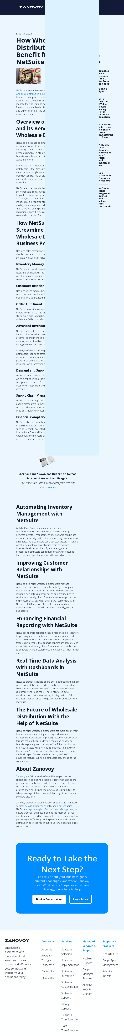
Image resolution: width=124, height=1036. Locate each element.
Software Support (66, 995)
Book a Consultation (49, 899)
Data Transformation (70, 1028)
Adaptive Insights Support (87, 989)
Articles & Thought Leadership (47, 960)
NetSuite (20, 90)
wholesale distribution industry (32, 93)
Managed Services (66, 1006)
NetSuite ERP (110, 954)
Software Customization (69, 984)
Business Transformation (70, 1017)
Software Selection (66, 952)
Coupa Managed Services (88, 974)
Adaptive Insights (35, 809)
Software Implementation (70, 963)
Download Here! (47, 487)
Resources (47, 978)
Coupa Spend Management (59, 809)
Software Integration (67, 974)
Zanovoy (20, 776)
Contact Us (47, 971)
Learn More (80, 899)
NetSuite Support (88, 961)
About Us (46, 949)
